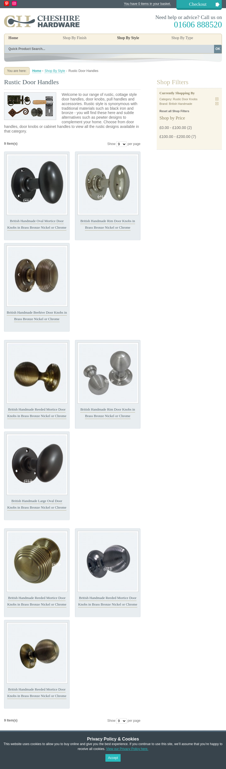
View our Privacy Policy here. (127, 749)
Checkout (197, 4)
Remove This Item (216, 98)
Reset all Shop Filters (174, 111)
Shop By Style (55, 71)
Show (111, 144)
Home (13, 38)
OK (217, 49)
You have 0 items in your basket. (147, 4)
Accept (113, 758)
